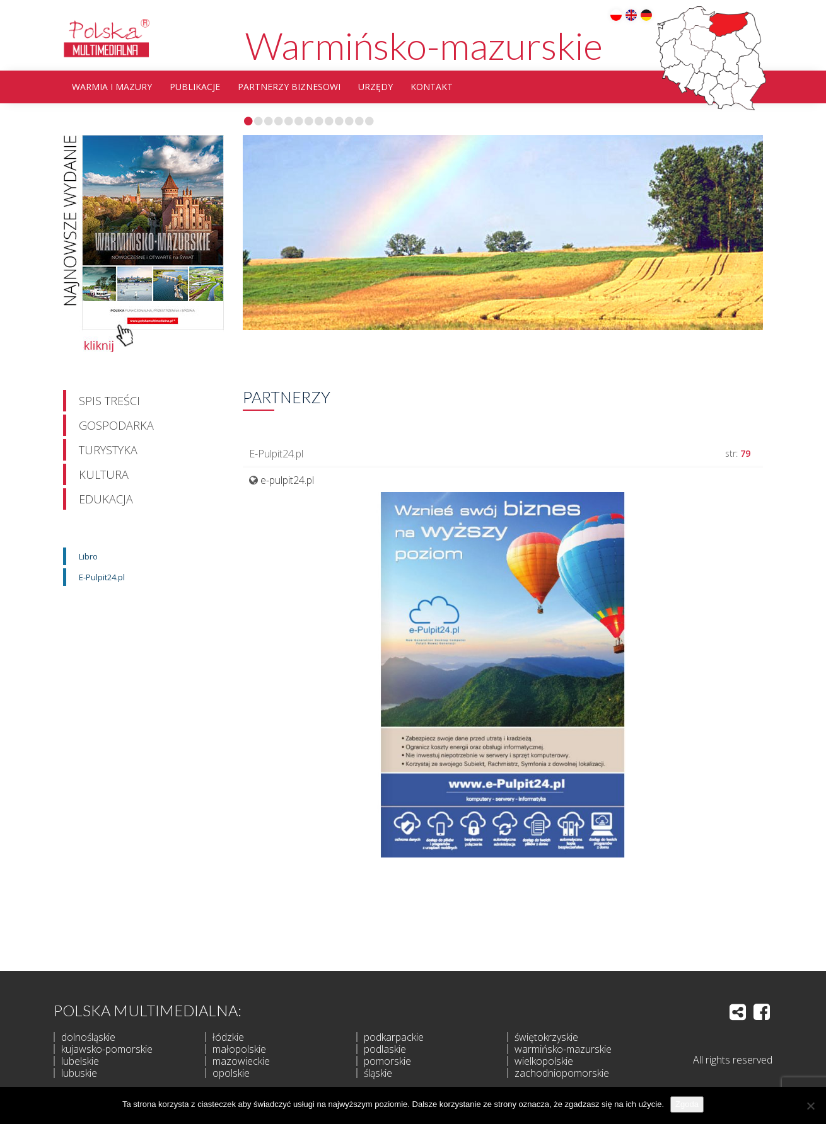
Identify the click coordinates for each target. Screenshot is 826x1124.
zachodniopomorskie (562, 1073)
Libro (88, 556)
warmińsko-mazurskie (563, 1049)
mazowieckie (241, 1061)
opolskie (231, 1073)
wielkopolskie (544, 1061)
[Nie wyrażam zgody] (810, 1105)
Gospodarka (116, 425)
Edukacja (106, 499)
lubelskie (80, 1061)
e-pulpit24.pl (287, 480)
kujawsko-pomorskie (107, 1049)
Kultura (104, 474)
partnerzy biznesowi (289, 87)
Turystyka (108, 449)
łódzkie (228, 1037)
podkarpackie (394, 1037)
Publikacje (195, 87)
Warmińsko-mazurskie (424, 45)
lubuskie (79, 1073)
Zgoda (687, 1104)
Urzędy (375, 87)
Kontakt (431, 87)
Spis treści (109, 400)
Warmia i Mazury (112, 87)
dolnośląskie (88, 1037)
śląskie (378, 1073)
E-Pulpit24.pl (102, 577)
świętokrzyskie (546, 1037)
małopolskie (239, 1049)
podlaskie (385, 1049)
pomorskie (387, 1061)
